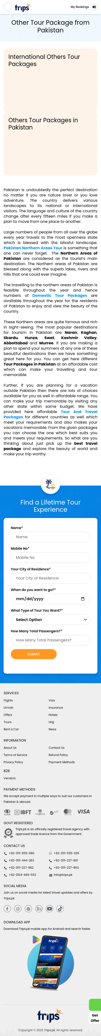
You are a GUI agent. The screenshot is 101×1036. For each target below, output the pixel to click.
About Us (10, 748)
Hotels (53, 715)
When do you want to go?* (33, 589)
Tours (8, 722)
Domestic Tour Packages (59, 295)
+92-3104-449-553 (20, 875)
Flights (8, 700)
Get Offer (95, 1018)
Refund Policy (58, 755)
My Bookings (80, 7)
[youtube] (49, 908)
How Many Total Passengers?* (36, 631)
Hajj (51, 722)
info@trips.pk (60, 875)
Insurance (56, 708)
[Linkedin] (39, 908)
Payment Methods (62, 762)
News (52, 729)
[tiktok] (60, 908)
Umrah (8, 708)
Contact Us (56, 748)
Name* (17, 527)
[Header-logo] (23, 7)
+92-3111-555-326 (64, 853)
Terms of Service (15, 755)
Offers (8, 715)
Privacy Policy (13, 762)
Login (94, 7)
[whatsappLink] (95, 1005)
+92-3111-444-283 (19, 860)
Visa (52, 700)
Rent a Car (11, 729)
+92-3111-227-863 (64, 867)
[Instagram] (17, 908)
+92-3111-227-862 (19, 867)
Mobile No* (20, 548)
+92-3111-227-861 (63, 860)
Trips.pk (49, 1030)
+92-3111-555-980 (19, 853)
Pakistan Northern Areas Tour (33, 248)
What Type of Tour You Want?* (37, 610)
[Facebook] (7, 908)
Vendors (10, 778)
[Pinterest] (28, 908)
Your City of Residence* (31, 569)
